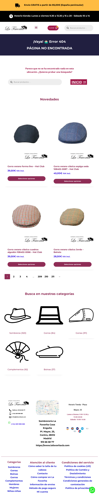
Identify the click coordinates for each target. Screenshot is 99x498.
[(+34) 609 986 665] (9, 422)
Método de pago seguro (42, 488)
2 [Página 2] (13, 276)
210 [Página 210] (46, 276)
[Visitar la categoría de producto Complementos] (17, 356)
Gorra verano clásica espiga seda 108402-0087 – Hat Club (71, 167)
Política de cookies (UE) (77, 466)
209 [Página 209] (40, 276)
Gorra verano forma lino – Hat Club (26, 166)
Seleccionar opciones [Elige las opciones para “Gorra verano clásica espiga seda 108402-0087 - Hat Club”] (72, 181)
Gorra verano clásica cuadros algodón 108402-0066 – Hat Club (25, 250)
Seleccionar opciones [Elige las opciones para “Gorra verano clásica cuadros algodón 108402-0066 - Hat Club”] (26, 264)
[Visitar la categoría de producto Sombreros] (17, 320)
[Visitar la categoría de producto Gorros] (49, 320)
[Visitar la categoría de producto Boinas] (49, 356)
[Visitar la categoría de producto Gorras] (81, 320)
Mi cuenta (42, 491)
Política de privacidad (77, 488)
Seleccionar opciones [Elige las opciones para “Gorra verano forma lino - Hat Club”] (26, 178)
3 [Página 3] (20, 276)
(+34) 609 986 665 (18, 424)
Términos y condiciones (77, 477)
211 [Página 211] (52, 276)
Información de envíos (42, 484)
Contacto (42, 473)
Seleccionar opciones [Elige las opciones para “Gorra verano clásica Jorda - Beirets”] (72, 264)
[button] (36, 27)
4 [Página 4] (27, 276)
